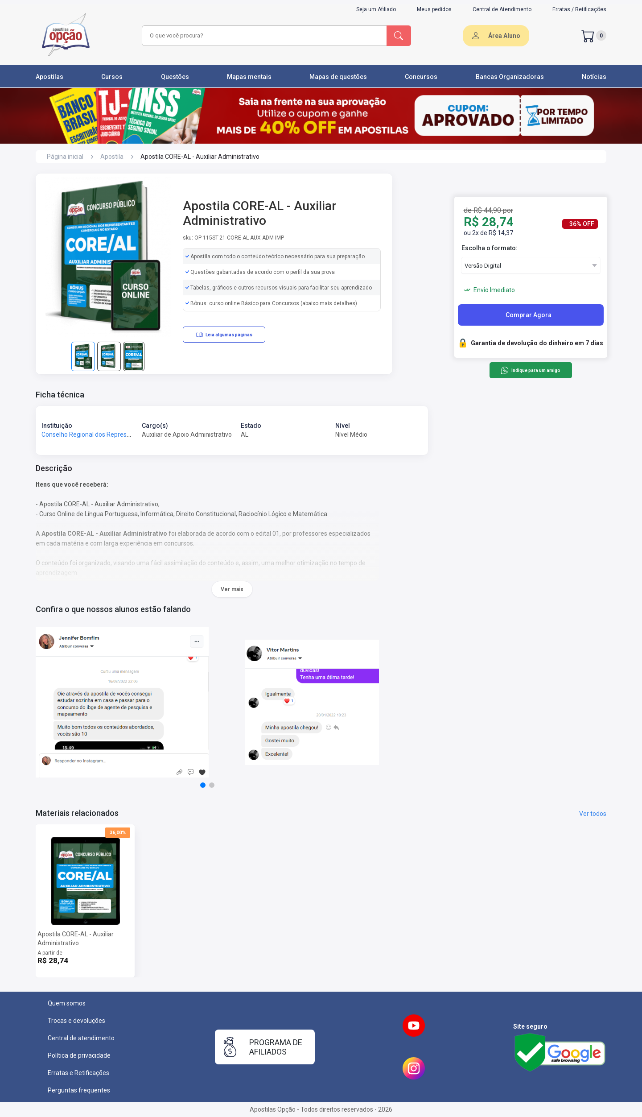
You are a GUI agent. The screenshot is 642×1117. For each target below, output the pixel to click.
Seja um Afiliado (376, 9)
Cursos (112, 76)
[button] (203, 785)
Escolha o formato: (489, 248)
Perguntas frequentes (79, 1090)
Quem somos (67, 1003)
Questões (175, 76)
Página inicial (65, 156)
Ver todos (592, 813)
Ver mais (232, 589)
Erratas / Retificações (579, 9)
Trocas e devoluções (76, 1020)
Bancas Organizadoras (510, 76)
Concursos (421, 76)
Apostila (111, 156)
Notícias (594, 76)
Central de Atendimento (502, 9)
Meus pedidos (434, 9)
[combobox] (263, 36)
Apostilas (49, 76)
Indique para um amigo (530, 370)
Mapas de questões (338, 76)
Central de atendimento (81, 1038)
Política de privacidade (79, 1055)
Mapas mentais (249, 76)
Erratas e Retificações (78, 1072)
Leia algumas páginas (224, 334)
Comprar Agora (528, 315)
